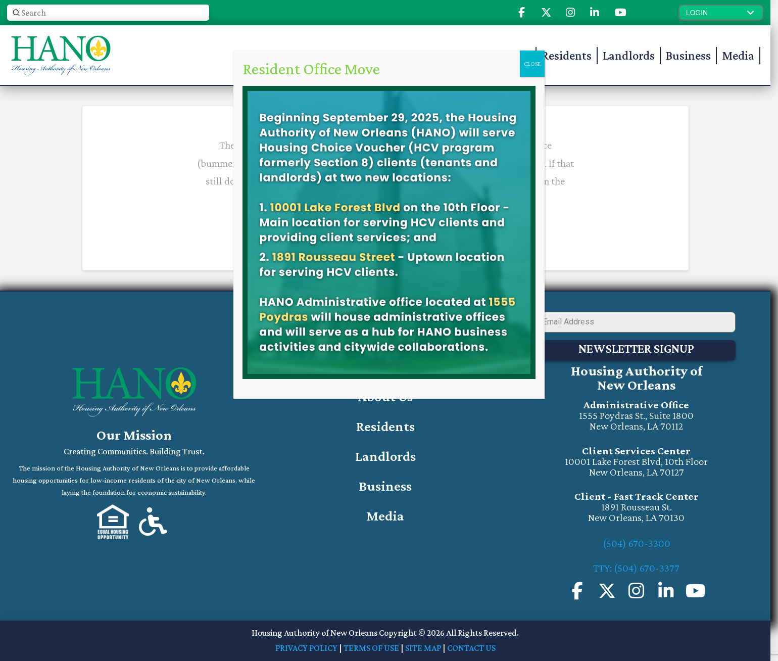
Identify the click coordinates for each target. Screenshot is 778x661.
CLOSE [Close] (532, 63)
